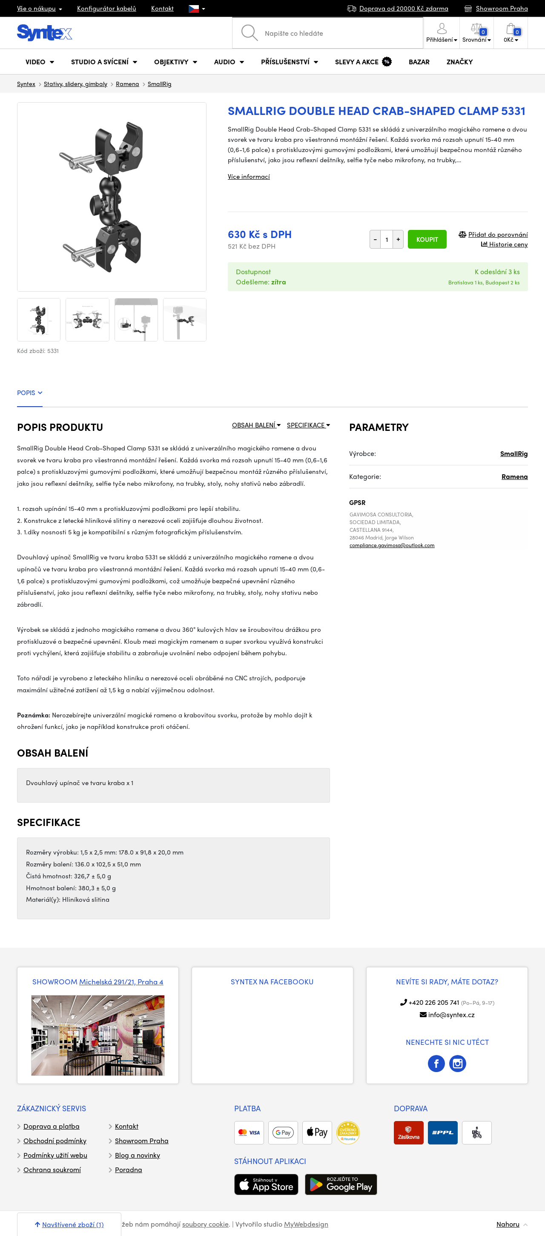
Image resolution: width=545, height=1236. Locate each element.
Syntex (26, 83)
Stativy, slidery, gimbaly (75, 83)
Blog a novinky (137, 1155)
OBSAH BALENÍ (256, 425)
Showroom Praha (142, 1140)
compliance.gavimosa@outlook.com (392, 545)
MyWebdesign (306, 1224)
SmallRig (160, 83)
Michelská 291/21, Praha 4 (121, 981)
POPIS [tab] (30, 392)
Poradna (128, 1169)
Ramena (127, 83)
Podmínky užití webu (55, 1155)
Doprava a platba (51, 1126)
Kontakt (162, 8)
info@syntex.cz (451, 1014)
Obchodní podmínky (54, 1140)
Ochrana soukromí (52, 1169)
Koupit (427, 239)
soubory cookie (205, 1224)
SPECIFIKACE (308, 425)
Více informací (249, 176)
